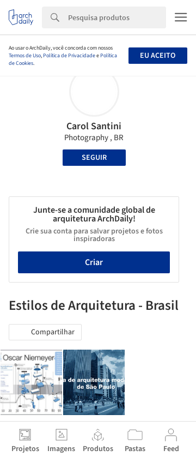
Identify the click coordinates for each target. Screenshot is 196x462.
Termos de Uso (25, 55)
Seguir (94, 157)
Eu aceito (157, 55)
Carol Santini (93, 126)
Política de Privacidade (69, 55)
